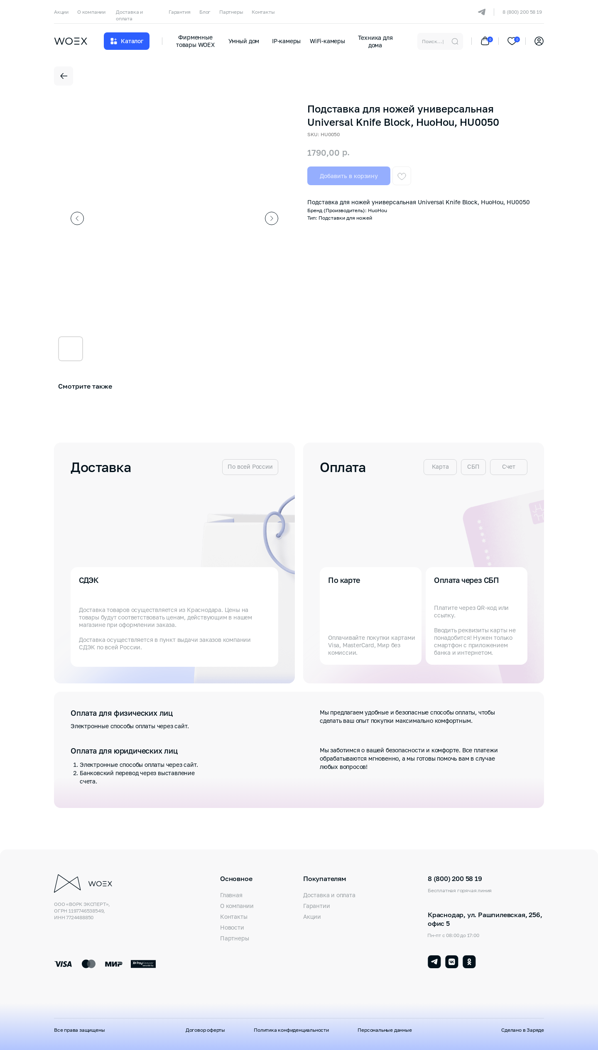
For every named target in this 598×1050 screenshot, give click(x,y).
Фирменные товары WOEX (195, 41)
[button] (127, 41)
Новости (232, 927)
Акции (61, 12)
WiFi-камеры (327, 40)
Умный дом (243, 40)
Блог (205, 12)
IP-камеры (286, 40)
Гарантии (316, 905)
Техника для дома (375, 41)
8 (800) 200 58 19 (522, 12)
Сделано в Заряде (522, 1030)
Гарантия (179, 12)
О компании (91, 12)
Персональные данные (385, 1030)
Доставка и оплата (129, 15)
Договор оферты (205, 1030)
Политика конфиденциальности (291, 1030)
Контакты (263, 12)
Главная (231, 894)
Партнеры (231, 12)
